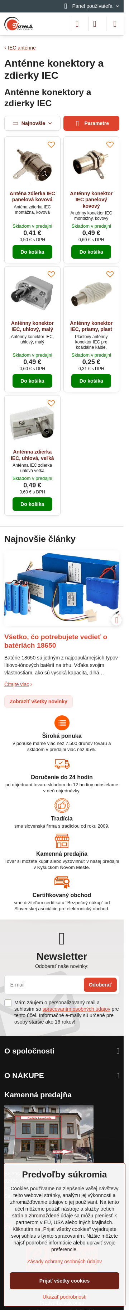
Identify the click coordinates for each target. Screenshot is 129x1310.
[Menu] (115, 24)
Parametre (91, 124)
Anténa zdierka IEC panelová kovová (32, 197)
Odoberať (100, 985)
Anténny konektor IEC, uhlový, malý (32, 326)
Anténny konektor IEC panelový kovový (91, 200)
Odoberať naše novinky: (62, 966)
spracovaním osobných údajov (76, 1009)
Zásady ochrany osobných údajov (64, 1261)
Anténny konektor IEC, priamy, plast (91, 326)
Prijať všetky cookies (64, 1281)
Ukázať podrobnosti (64, 1297)
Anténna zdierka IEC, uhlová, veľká (32, 455)
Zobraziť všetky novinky (38, 701)
